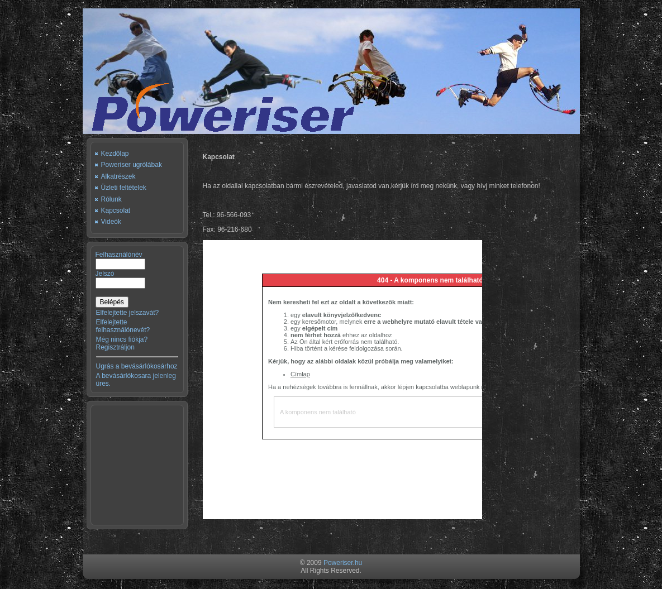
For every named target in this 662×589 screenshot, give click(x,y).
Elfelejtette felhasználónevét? (123, 326)
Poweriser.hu (342, 563)
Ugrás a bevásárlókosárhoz (137, 366)
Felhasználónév (119, 254)
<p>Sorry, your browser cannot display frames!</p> (342, 379)
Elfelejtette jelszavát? (127, 313)
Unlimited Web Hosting (385, 585)
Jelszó (105, 273)
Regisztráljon (115, 347)
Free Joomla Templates (277, 585)
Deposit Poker (332, 585)
